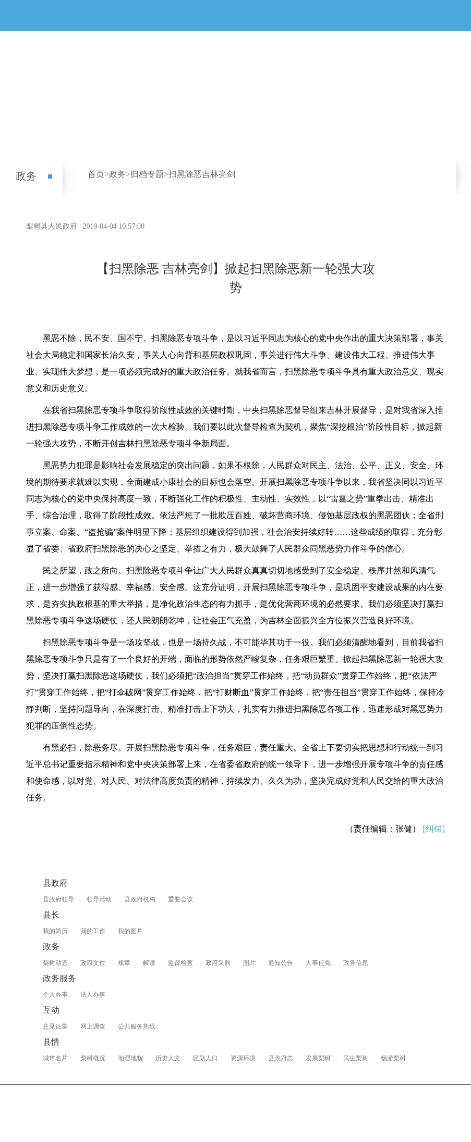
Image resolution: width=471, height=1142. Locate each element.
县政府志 (280, 1058)
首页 (96, 174)
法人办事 (92, 994)
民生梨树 (355, 1058)
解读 (149, 963)
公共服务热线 (136, 1026)
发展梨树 (318, 1058)
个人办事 (55, 994)
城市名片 (55, 1058)
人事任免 (318, 963)
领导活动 (99, 899)
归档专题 (147, 174)
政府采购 (218, 963)
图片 (249, 963)
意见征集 (55, 1026)
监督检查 (180, 963)
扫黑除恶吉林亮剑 (201, 174)
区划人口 (205, 1058)
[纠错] (433, 828)
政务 (26, 176)
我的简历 (55, 931)
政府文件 (92, 963)
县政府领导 (58, 899)
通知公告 (280, 963)
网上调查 (92, 1026)
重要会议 (180, 899)
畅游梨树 (393, 1058)
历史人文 (167, 1058)
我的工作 (92, 931)
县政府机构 (139, 899)
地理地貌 (130, 1058)
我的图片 (130, 931)
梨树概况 (92, 1058)
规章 (124, 963)
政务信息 (355, 963)
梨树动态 (55, 963)
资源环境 (243, 1058)
